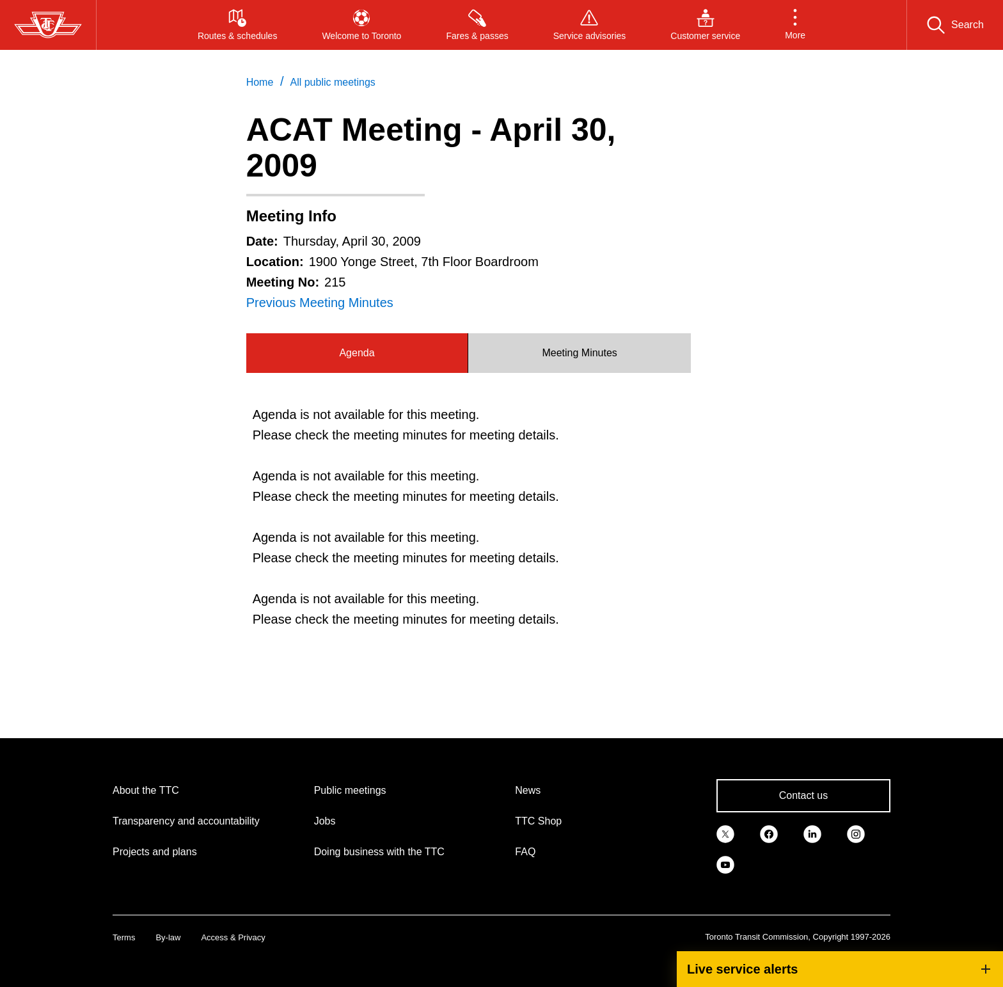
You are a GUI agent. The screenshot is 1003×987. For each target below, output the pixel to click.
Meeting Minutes (579, 352)
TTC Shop (538, 821)
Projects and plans (155, 851)
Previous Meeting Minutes (319, 303)
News (528, 790)
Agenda (356, 352)
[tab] (357, 353)
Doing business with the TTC (379, 851)
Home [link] (260, 82)
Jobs (325, 821)
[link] (725, 833)
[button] (795, 25)
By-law (167, 937)
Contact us (803, 795)
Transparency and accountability (186, 821)
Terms (124, 937)
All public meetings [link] (332, 82)
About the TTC (146, 790)
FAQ (525, 851)
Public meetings (350, 790)
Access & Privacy (233, 937)
